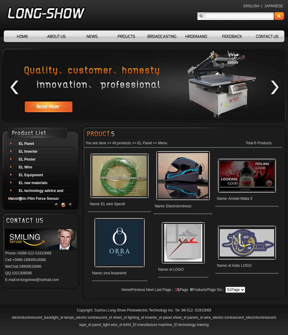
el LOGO (176, 269)
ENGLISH (251, 6)
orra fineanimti (115, 273)
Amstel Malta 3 (240, 198)
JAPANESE (273, 6)
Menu (162, 143)
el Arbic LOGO (239, 265)
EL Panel (144, 143)
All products (121, 143)
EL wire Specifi (113, 204)
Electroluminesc (179, 206)
